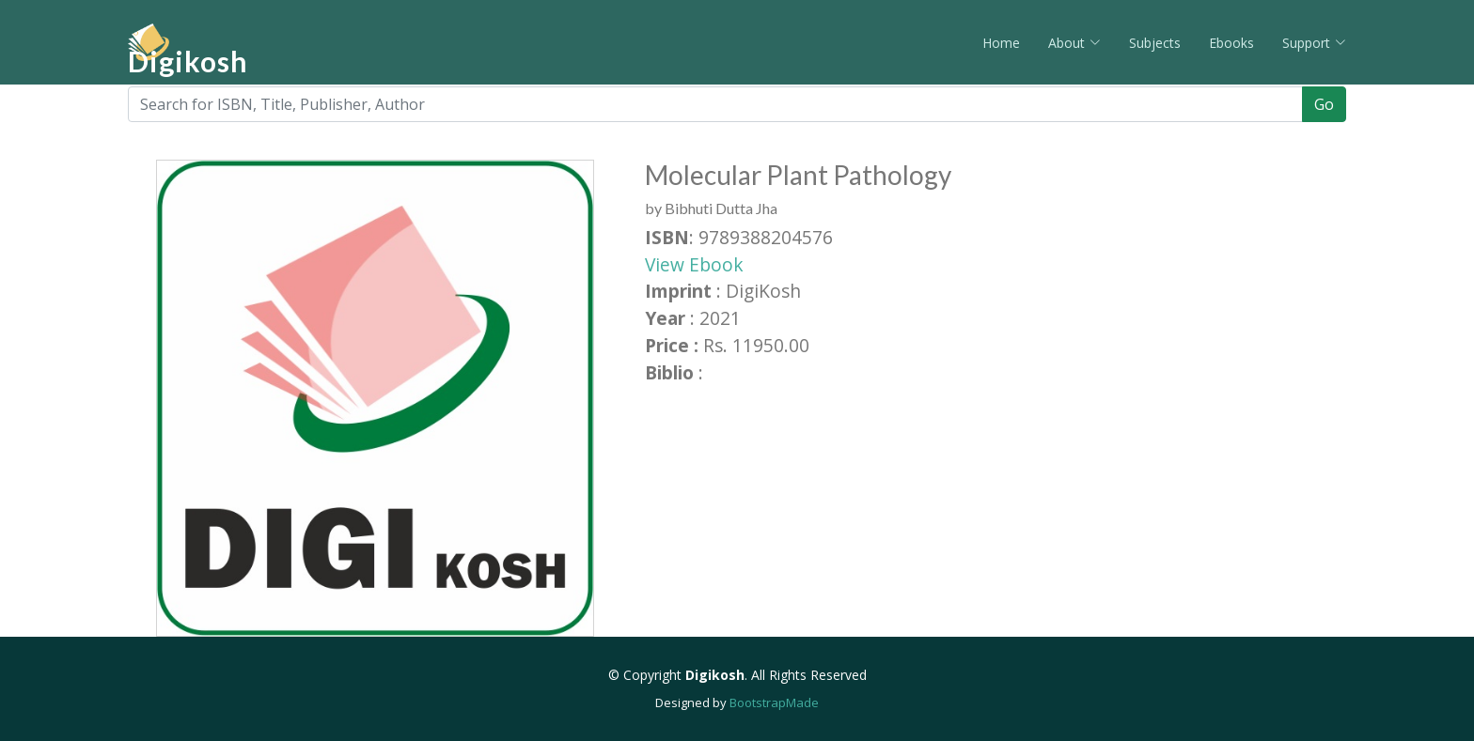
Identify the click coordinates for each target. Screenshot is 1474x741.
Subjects (1155, 43)
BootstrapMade (774, 702)
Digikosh (188, 61)
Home (1001, 43)
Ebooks (1231, 43)
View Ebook (694, 264)
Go (1324, 104)
